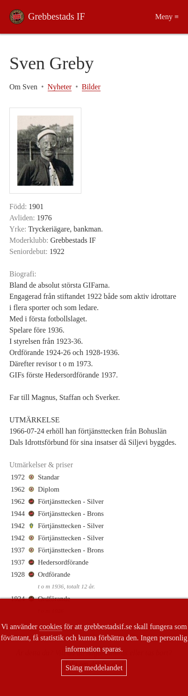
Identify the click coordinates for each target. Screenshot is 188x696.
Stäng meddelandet (94, 668)
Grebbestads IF (56, 16)
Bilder (91, 87)
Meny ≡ (167, 17)
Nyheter (60, 87)
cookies (50, 627)
